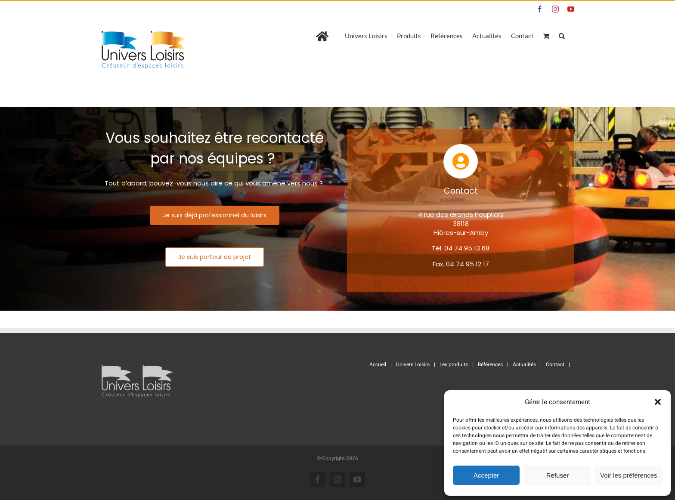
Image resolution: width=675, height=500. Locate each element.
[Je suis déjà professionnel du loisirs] (214, 215)
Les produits (454, 364)
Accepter (486, 475)
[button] (657, 402)
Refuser (557, 475)
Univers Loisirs (413, 364)
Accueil (377, 364)
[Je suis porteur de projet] (214, 257)
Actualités (524, 364)
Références (490, 364)
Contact (555, 364)
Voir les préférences (628, 475)
